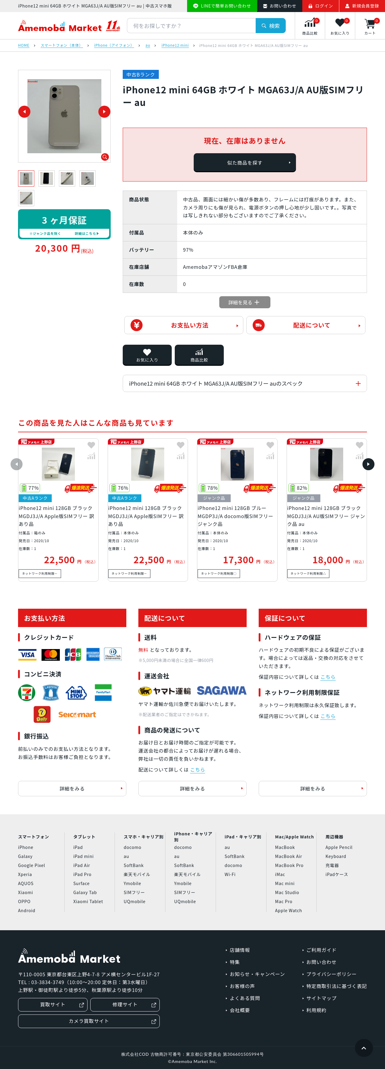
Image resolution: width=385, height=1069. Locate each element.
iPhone (25, 847)
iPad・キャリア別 (243, 837)
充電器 (332, 865)
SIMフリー (134, 892)
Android (26, 910)
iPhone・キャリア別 (193, 836)
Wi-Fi (230, 874)
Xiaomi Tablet (88, 901)
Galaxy (25, 856)
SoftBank (133, 865)
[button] (17, 464)
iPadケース (336, 874)
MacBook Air (288, 856)
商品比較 (199, 360)
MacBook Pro (289, 865)
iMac (280, 874)
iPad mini (83, 856)
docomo (132, 847)
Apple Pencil (339, 847)
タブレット (84, 837)
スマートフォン (33, 837)
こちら (197, 769)
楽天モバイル (137, 874)
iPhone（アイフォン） (114, 45)
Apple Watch (288, 910)
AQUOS (26, 883)
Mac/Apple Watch (294, 837)
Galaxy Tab (85, 892)
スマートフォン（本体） (62, 45)
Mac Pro (284, 901)
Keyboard (335, 856)
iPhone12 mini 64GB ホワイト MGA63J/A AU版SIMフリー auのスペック (216, 383)
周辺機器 (334, 837)
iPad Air (81, 865)
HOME (23, 45)
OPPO (24, 901)
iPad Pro (82, 874)
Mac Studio (287, 892)
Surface (81, 883)
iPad (78, 847)
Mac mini (285, 883)
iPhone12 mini (175, 45)
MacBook (285, 847)
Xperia (25, 874)
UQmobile (135, 901)
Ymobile (132, 883)
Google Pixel (31, 865)
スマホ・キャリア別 (144, 837)
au (148, 45)
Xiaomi (25, 892)
